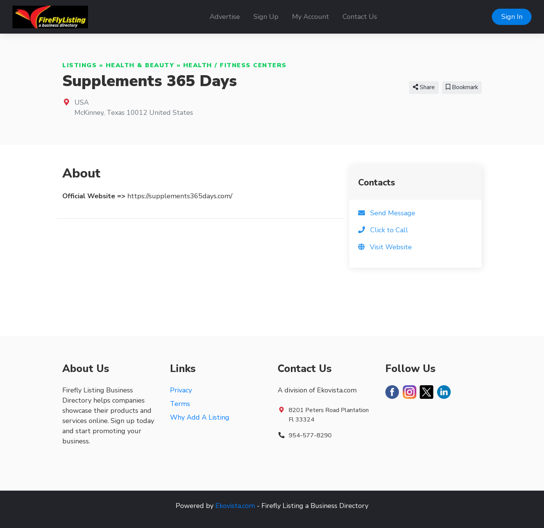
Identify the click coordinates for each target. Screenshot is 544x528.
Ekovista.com (235, 505)
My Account (310, 16)
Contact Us (360, 16)
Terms (180, 403)
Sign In (511, 16)
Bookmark (462, 87)
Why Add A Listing (199, 417)
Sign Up (265, 16)
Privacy (181, 390)
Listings (79, 65)
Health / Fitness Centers (235, 65)
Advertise (225, 16)
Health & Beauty (140, 65)
